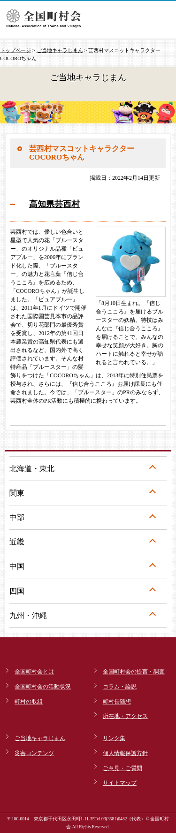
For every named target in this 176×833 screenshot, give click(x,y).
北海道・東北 (31, 469)
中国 (16, 566)
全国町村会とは (34, 671)
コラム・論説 (120, 686)
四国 (16, 591)
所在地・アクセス (125, 716)
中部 (16, 517)
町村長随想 (117, 701)
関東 (16, 493)
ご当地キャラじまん (60, 50)
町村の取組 (29, 701)
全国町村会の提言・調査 (134, 671)
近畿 (16, 542)
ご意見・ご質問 (122, 768)
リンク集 (114, 738)
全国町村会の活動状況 (43, 686)
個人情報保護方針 (125, 753)
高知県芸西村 (54, 204)
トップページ (15, 50)
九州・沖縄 (28, 615)
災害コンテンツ (34, 753)
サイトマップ (120, 783)
